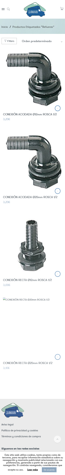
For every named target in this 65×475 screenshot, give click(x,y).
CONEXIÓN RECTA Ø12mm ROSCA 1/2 (27, 283)
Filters (9, 41)
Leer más (32, 469)
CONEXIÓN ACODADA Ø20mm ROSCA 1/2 (30, 199)
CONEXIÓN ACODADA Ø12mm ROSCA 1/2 (30, 115)
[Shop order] (42, 41)
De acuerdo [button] (49, 469)
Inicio (4, 27)
